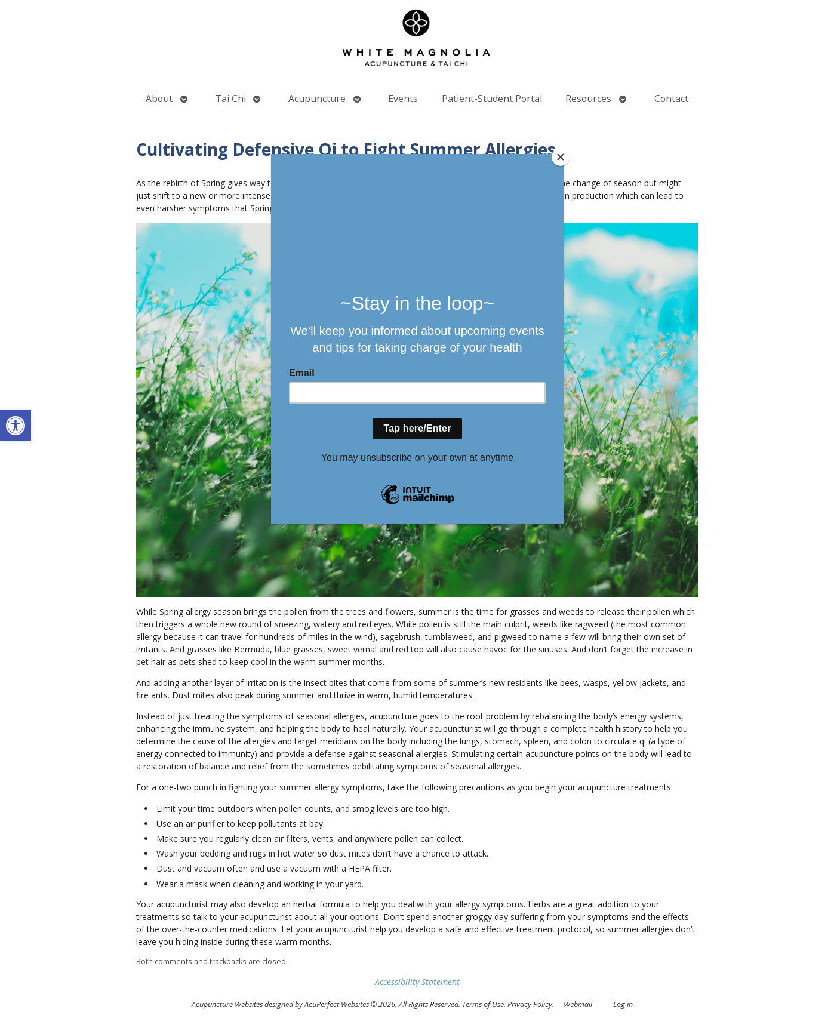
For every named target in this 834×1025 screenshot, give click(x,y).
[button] (15, 425)
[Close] (561, 157)
